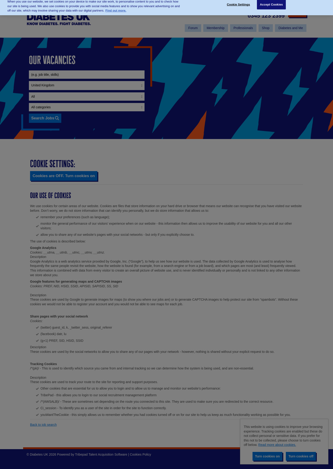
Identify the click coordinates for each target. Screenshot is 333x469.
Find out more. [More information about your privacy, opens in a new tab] (115, 7)
